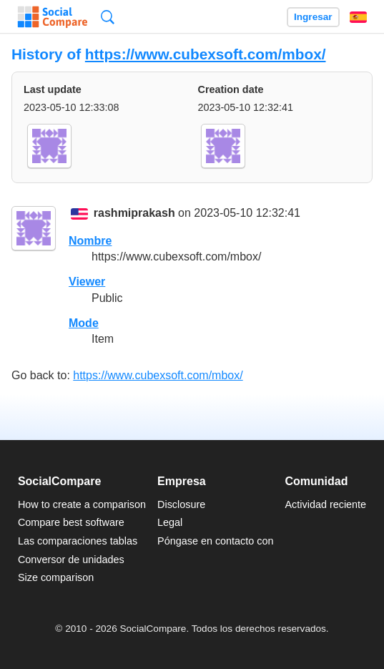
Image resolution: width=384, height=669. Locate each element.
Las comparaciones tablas (77, 541)
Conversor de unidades (71, 559)
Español (358, 17)
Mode (84, 323)
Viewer (87, 281)
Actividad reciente (326, 504)
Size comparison (56, 577)
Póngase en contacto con (215, 541)
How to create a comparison (82, 504)
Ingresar (313, 16)
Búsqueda (107, 17)
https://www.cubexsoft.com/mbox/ (205, 54)
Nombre (90, 241)
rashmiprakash (134, 213)
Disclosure (181, 504)
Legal (169, 522)
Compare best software (71, 522)
